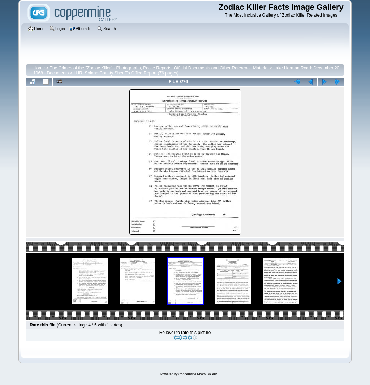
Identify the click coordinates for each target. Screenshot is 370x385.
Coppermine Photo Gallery (197, 374)
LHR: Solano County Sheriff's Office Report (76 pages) (126, 73)
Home (39, 67)
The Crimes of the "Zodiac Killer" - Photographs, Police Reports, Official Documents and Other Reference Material (159, 67)
